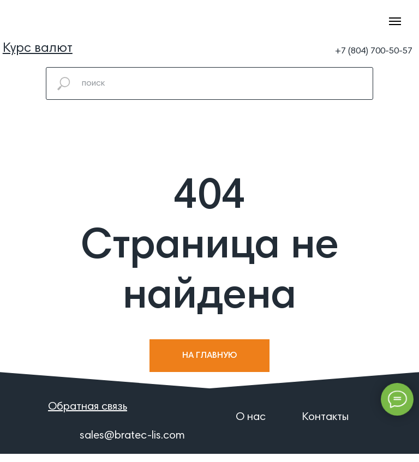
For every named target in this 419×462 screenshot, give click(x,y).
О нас (251, 417)
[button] (38, 48)
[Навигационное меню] (395, 21)
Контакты (325, 417)
